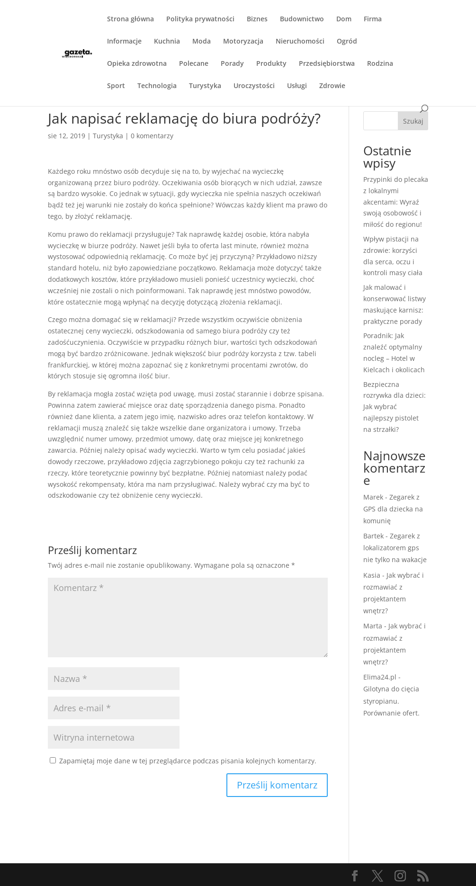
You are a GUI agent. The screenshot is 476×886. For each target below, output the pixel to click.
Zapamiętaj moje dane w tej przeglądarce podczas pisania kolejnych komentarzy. (187, 760)
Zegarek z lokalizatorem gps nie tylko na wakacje (395, 547)
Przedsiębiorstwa (327, 64)
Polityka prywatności (200, 19)
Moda (201, 41)
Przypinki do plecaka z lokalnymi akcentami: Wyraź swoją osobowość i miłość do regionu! (395, 202)
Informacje (124, 41)
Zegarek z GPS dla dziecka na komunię (393, 508)
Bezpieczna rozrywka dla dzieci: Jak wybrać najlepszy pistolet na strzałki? (394, 407)
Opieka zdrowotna (137, 64)
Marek (373, 496)
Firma (373, 19)
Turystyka (205, 86)
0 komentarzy (152, 135)
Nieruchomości (300, 41)
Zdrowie (332, 86)
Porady (232, 64)
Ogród (347, 41)
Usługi (297, 86)
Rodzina (380, 64)
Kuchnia (167, 41)
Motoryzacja (243, 41)
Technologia (157, 86)
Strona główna (130, 19)
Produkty (271, 64)
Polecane (193, 64)
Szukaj (413, 120)
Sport (116, 86)
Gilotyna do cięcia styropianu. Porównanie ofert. (391, 700)
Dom (343, 19)
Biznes (257, 19)
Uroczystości (254, 86)
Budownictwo (302, 19)
